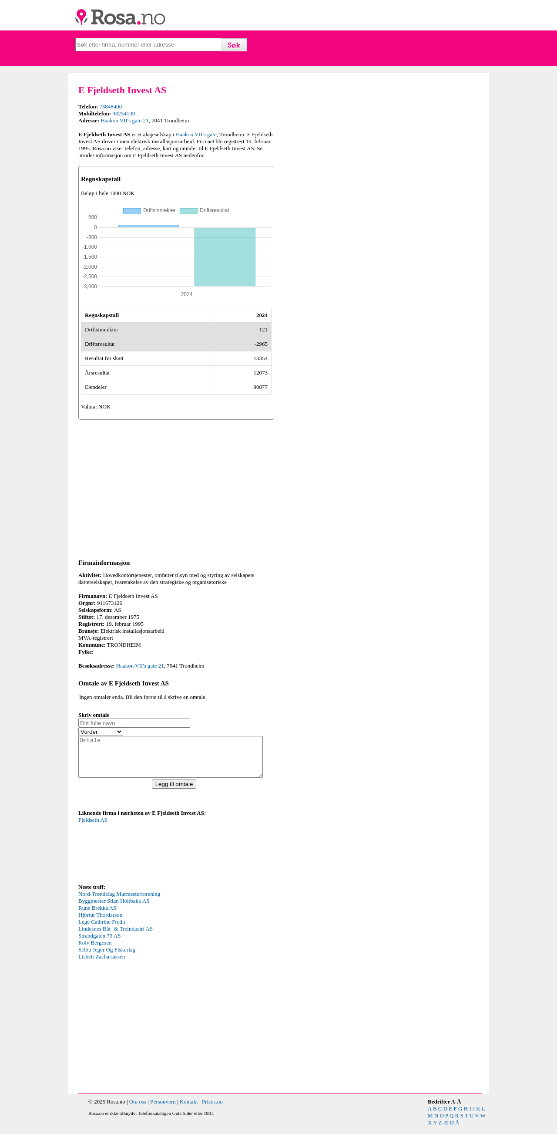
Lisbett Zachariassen (101, 964)
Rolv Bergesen (95, 950)
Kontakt (189, 1109)
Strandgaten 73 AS (99, 943)
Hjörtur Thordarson (100, 922)
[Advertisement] (176, 488)
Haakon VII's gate (196, 134)
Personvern (163, 1109)
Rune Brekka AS (97, 915)
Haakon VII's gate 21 (124, 120)
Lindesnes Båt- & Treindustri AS (115, 936)
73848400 (110, 106)
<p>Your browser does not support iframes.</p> (143, 857)
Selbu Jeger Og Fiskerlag (106, 957)
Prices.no (212, 1109)
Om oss (137, 1109)
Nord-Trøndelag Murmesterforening (119, 901)
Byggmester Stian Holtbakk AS (114, 908)
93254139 (123, 113)
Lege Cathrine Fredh (101, 929)
